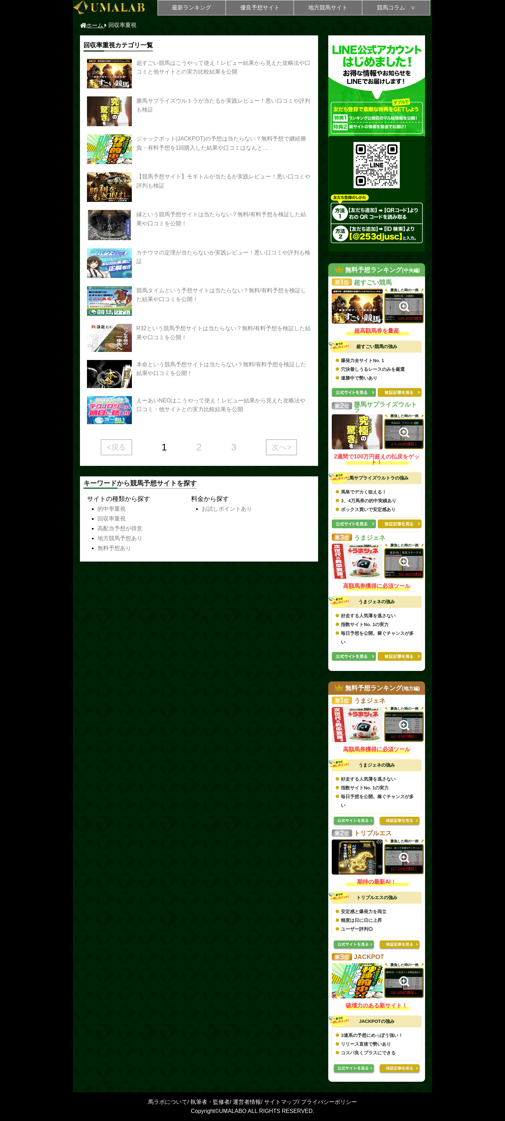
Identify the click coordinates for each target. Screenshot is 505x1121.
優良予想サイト (260, 8)
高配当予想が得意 (119, 528)
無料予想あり (114, 548)
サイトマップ (281, 1102)
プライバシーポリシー (329, 1102)
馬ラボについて (167, 1102)
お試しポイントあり (227, 509)
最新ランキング (191, 8)
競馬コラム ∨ (396, 8)
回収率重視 (111, 519)
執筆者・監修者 (210, 1102)
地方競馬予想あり (119, 538)
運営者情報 (247, 1102)
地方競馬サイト (328, 8)
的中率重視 (111, 509)
